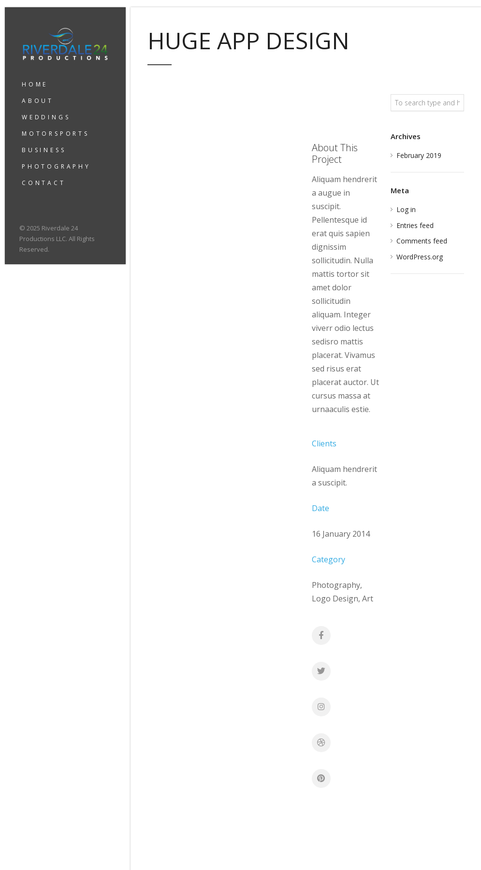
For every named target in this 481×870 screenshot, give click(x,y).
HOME (35, 84)
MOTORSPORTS (55, 133)
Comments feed (421, 240)
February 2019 (418, 155)
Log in (406, 209)
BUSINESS (44, 150)
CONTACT (44, 183)
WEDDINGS (46, 117)
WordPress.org (419, 256)
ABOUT (38, 101)
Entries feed (415, 225)
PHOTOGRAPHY (56, 166)
